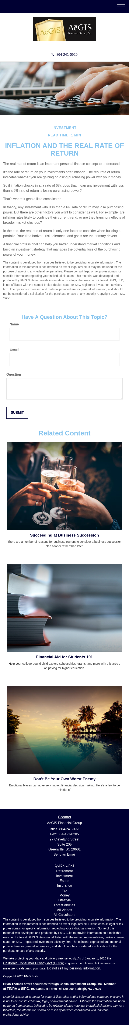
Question (13, 374)
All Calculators (64, 914)
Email (14, 349)
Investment (64, 876)
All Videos (64, 910)
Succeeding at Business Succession (64, 535)
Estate (64, 881)
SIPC (25, 989)
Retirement (64, 871)
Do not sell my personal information (73, 968)
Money (64, 895)
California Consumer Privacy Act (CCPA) (33, 963)
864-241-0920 (65, 54)
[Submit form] (17, 413)
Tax (64, 890)
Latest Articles (64, 905)
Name (14, 324)
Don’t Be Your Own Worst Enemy (64, 779)
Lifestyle (64, 900)
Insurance (64, 885)
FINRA (12, 989)
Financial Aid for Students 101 (64, 657)
